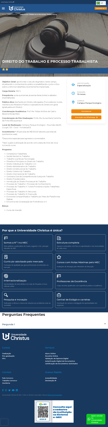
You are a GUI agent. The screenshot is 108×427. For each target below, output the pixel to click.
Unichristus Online (7, 2)
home (4, 14)
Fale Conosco (7, 378)
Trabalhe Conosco (9, 381)
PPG (4, 359)
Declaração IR (50, 381)
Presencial (13, 14)
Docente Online (51, 356)
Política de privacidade (54, 395)
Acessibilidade (51, 378)
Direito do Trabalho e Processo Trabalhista (38, 14)
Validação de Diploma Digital (56, 359)
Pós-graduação (8, 356)
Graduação (6, 354)
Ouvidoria (6, 383)
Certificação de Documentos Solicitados (61, 364)
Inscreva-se (101, 8)
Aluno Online (50, 354)
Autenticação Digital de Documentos (60, 361)
